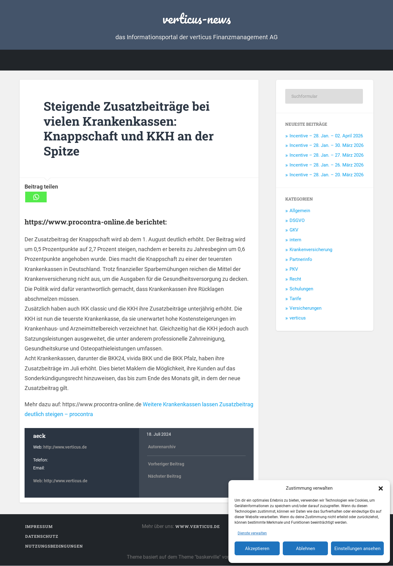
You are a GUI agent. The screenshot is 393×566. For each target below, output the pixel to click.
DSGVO (297, 220)
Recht (295, 279)
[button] (381, 488)
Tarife (295, 298)
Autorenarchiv (162, 447)
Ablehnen (305, 548)
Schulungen (301, 289)
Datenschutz (41, 536)
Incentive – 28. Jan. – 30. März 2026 (327, 145)
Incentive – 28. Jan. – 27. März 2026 (327, 155)
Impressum (39, 526)
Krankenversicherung (311, 250)
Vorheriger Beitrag (166, 464)
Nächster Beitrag (164, 476)
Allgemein (300, 210)
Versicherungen (305, 308)
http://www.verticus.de (65, 447)
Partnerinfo (301, 259)
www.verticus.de (197, 526)
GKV (294, 230)
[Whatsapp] (36, 197)
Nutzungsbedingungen (54, 546)
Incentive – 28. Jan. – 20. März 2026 (327, 175)
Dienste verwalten (252, 533)
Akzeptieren (257, 548)
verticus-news (196, 18)
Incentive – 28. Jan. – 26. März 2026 (327, 165)
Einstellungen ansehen (357, 548)
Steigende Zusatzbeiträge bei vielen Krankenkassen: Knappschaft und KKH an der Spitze (131, 128)
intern (295, 240)
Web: (38, 481)
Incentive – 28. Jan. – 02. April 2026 (326, 136)
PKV (294, 269)
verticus (298, 318)
